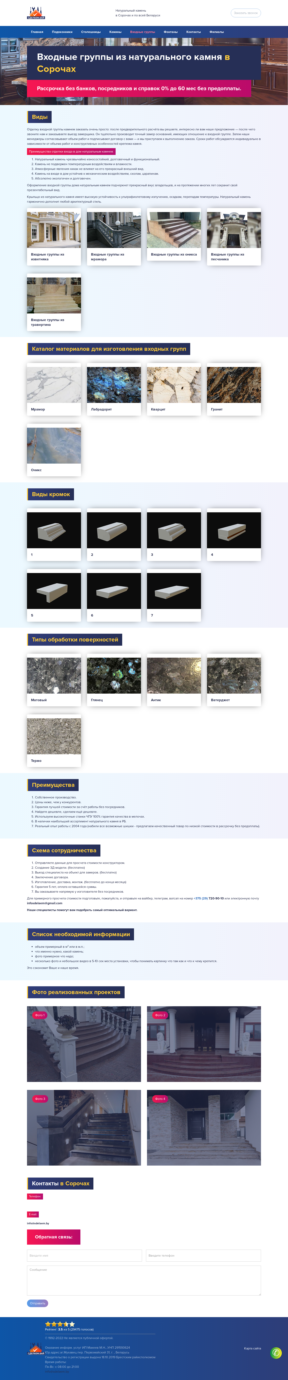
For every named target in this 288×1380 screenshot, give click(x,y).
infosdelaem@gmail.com (44, 903)
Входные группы (142, 32)
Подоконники (62, 32)
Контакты (193, 32)
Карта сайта (252, 1348)
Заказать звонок (246, 13)
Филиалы (217, 32)
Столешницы (91, 32)
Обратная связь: (53, 1237)
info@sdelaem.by (38, 1223)
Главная (37, 32)
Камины (115, 32)
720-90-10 (209, 898)
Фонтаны (171, 32)
